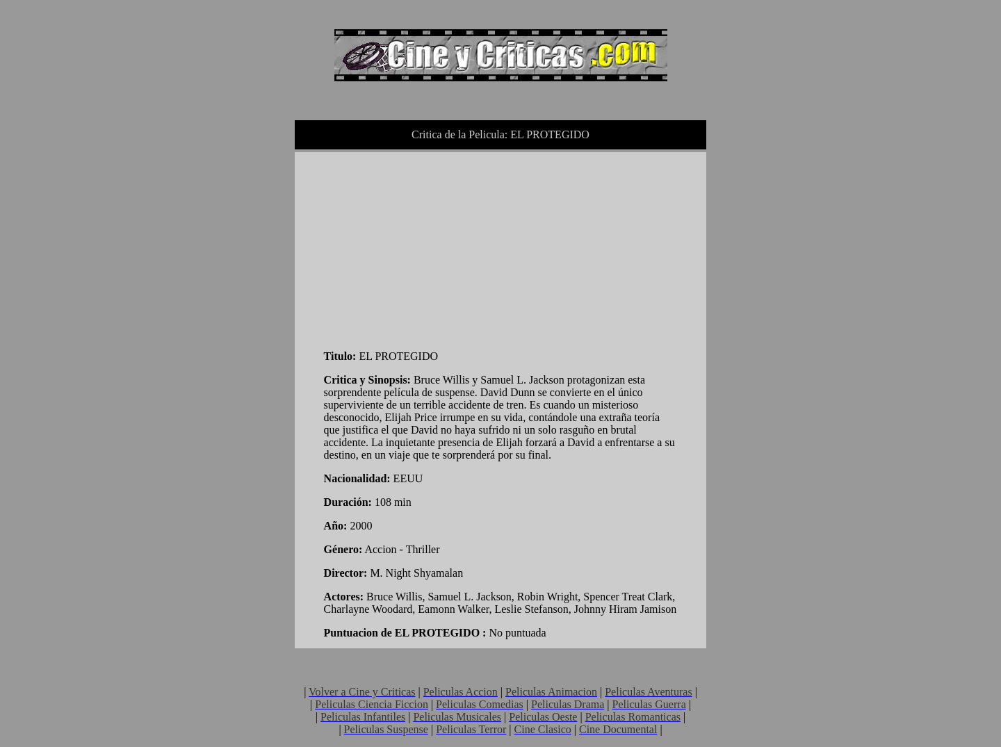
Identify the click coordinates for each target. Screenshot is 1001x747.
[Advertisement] (428, 248)
